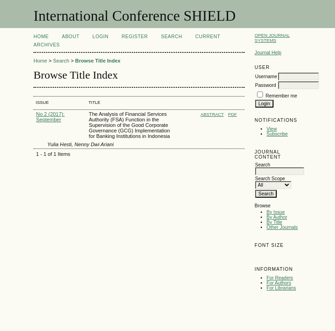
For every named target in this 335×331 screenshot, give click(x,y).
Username (266, 76)
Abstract (212, 114)
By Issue (276, 212)
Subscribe (277, 134)
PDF (232, 114)
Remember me (281, 95)
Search (171, 36)
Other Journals (282, 227)
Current (207, 36)
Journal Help (268, 52)
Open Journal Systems (272, 38)
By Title (274, 222)
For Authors (279, 282)
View (272, 128)
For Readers (280, 277)
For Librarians (281, 288)
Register (135, 36)
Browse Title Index (98, 60)
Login (101, 36)
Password (265, 85)
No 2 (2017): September (50, 116)
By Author (277, 217)
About (70, 36)
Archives (47, 44)
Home (41, 36)
